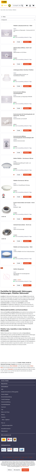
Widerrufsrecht (4, 431)
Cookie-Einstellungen (5, 399)
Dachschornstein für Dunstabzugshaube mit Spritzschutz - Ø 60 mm (23, 114)
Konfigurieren (25, 469)
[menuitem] (4, 5)
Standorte (3, 417)
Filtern (3, 16)
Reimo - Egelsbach (6, 419)
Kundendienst (10, 369)
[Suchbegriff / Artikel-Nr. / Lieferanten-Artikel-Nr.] (18, 5)
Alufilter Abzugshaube (18, 269)
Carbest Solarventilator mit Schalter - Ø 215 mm (24, 203)
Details (19, 41)
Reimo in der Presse (5, 412)
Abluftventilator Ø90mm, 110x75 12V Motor (22, 48)
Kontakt (13, 459)
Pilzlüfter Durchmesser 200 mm (21, 180)
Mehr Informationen (24, 466)
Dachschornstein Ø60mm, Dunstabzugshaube (19, 92)
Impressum (3, 407)
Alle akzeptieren (17, 469)
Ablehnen (10, 469)
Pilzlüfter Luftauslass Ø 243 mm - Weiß (22, 25)
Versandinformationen (5, 428)
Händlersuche (17, 457)
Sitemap (3, 414)
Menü (4, 5)
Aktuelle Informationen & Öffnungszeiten (9, 391)
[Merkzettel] (26, 5)
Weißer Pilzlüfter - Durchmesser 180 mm (23, 158)
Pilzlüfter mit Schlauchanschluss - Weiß (22, 247)
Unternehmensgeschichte (7, 425)
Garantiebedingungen (5, 404)
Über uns (3, 422)
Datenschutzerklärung (5, 402)
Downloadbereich (9, 457)
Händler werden (24, 457)
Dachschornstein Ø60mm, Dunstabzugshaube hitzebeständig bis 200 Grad (23, 137)
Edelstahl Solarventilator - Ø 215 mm (22, 224)
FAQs (4, 457)
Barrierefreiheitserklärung (6, 396)
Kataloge (30, 457)
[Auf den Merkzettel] (14, 42)
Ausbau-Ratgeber (4, 394)
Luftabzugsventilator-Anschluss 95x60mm (23, 69)
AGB (2, 389)
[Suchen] (22, 5)
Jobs (2, 409)
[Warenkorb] (33, 5)
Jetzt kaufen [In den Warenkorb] (27, 41)
